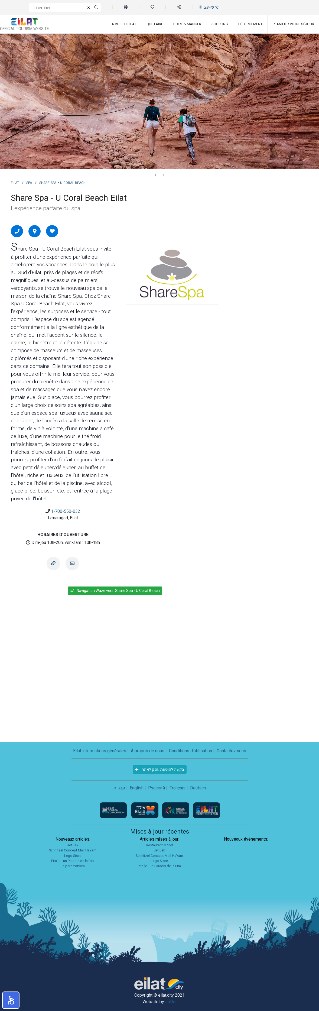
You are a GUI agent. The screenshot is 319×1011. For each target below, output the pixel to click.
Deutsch (198, 787)
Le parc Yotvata (73, 866)
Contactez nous (231, 750)
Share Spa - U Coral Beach (62, 182)
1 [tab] (155, 175)
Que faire (155, 24)
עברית (119, 787)
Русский (156, 787)
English (137, 787)
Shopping (219, 24)
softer (171, 1001)
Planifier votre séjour (293, 24)
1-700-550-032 (65, 511)
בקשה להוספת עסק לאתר (159, 769)
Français (177, 787)
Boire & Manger (187, 24)
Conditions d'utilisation (190, 750)
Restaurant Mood (159, 845)
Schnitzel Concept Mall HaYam (72, 850)
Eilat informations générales (99, 750)
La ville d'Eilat (123, 24)
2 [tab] (163, 175)
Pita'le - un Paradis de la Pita (72, 861)
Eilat (15, 182)
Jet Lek (72, 845)
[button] (11, 1000)
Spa (29, 182)
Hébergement (250, 24)
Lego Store (72, 856)
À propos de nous (147, 750)
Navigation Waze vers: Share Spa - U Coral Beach (115, 590)
